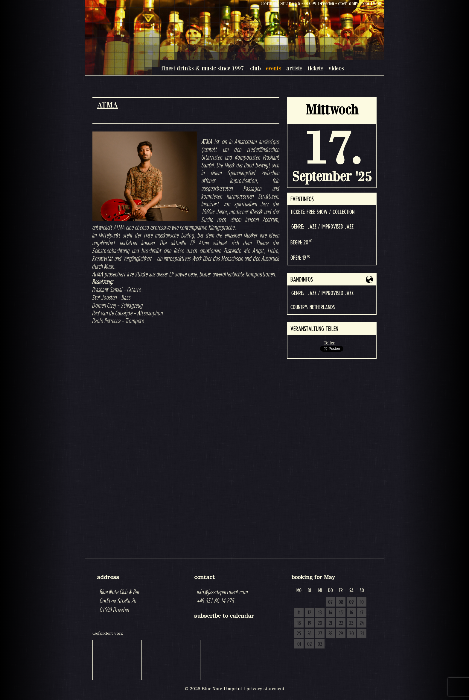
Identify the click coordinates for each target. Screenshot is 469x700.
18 (299, 623)
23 (351, 623)
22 (341, 623)
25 (299, 633)
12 (309, 613)
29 (341, 633)
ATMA (107, 104)
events (273, 68)
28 (330, 633)
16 (351, 613)
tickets (315, 68)
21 (330, 623)
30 (351, 633)
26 (309, 633)
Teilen (330, 342)
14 (330, 613)
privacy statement (265, 688)
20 (320, 623)
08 (341, 602)
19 (309, 623)
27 (320, 633)
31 (362, 633)
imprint (234, 688)
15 (341, 613)
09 (351, 602)
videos (336, 68)
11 (299, 613)
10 (362, 602)
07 (330, 602)
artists (294, 68)
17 (361, 613)
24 (362, 623)
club (255, 68)
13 (320, 613)
